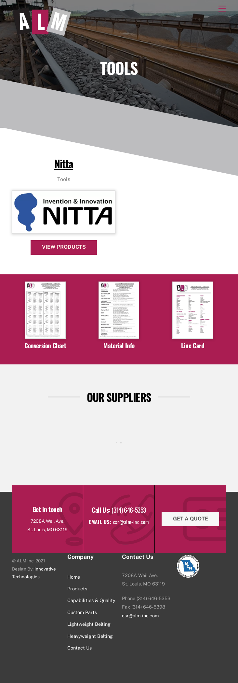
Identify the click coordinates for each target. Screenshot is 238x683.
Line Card (193, 345)
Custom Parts (82, 612)
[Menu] (222, 9)
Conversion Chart (45, 345)
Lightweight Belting (89, 624)
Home (73, 577)
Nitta (63, 163)
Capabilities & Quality (91, 600)
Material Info (119, 345)
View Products (64, 247)
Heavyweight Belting (90, 636)
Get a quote (190, 519)
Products (77, 588)
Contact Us (79, 647)
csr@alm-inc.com (140, 615)
